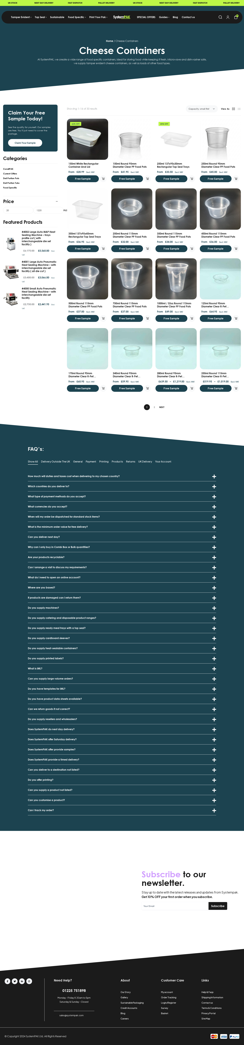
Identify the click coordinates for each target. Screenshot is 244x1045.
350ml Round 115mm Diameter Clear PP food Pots (174, 235)
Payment (91, 461)
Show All (33, 461)
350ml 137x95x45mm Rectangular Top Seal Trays (84, 235)
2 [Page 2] (154, 407)
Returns (130, 461)
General (78, 461)
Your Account (163, 461)
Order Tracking (168, 997)
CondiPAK (8, 169)
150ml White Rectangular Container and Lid (83, 165)
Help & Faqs (208, 992)
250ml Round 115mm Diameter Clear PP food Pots (130, 235)
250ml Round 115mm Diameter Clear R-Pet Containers (213, 376)
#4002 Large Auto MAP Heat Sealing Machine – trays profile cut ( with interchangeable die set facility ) (38, 238)
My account (167, 992)
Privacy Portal (209, 1013)
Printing (104, 461)
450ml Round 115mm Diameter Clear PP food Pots (218, 235)
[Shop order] (202, 109)
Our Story (126, 992)
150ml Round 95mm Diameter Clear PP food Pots (130, 165)
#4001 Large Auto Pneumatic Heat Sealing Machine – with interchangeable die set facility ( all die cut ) (39, 266)
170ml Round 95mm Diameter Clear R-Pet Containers (81, 376)
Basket (164, 1013)
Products (117, 461)
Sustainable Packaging (132, 1002)
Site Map (206, 1018)
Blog (123, 1013)
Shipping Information (212, 997)
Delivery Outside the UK (55, 461)
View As (225, 108)
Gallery (124, 997)
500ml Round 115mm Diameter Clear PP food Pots (85, 305)
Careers (125, 1018)
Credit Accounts (129, 1008)
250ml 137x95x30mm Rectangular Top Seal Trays (173, 165)
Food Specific (10, 187)
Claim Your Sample (25, 142)
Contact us (207, 1002)
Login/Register (168, 1002)
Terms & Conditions (212, 1008)
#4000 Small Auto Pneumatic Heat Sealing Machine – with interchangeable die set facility (39, 293)
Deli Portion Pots (11, 178)
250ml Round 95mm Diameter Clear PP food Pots (218, 165)
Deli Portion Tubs (11, 183)
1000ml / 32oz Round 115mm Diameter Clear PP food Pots (174, 305)
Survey (164, 1008)
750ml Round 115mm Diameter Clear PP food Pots (130, 305)
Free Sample (83, 178)
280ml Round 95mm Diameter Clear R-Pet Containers (169, 376)
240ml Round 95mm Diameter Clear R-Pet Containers (125, 376)
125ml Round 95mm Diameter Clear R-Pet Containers (213, 306)
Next (161, 407)
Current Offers (10, 173)
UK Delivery (145, 461)
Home (109, 41)
